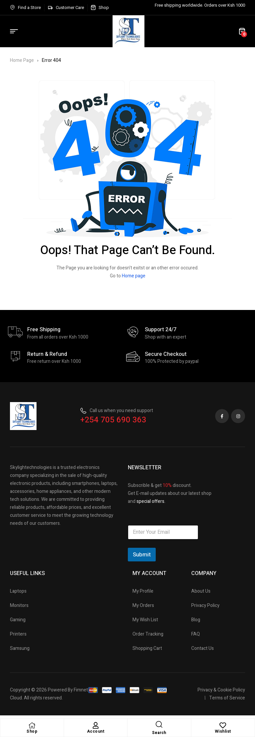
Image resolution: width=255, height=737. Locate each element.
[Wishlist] (222, 725)
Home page (133, 275)
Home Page (22, 60)
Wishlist (223, 731)
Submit (142, 554)
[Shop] (32, 725)
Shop (32, 731)
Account (96, 731)
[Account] (95, 725)
